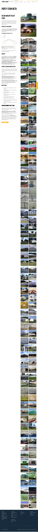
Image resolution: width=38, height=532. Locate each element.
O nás (25, 1)
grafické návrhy (21, 529)
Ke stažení (22, 513)
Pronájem (21, 1)
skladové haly (4, 517)
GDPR (21, 514)
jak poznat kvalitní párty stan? (13, 520)
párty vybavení (14, 517)
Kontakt (28, 1)
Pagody (3, 515)
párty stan (4, 513)
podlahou (3, 74)
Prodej (16, 1)
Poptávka (33, 1)
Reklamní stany (4, 516)
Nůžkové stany (4, 514)
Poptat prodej (32, 513)
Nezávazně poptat (5, 122)
